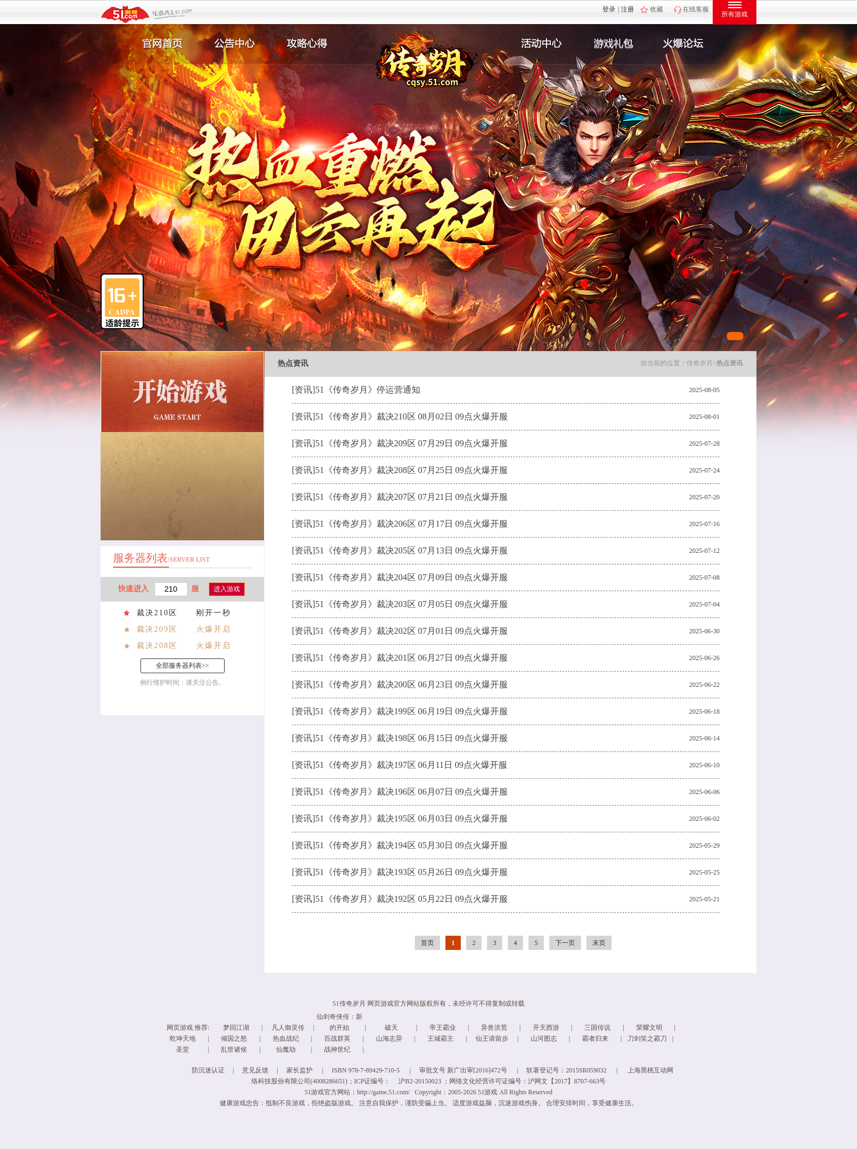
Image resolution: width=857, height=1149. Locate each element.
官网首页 (158, 43)
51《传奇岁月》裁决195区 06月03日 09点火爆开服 (411, 818)
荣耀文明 (649, 1027)
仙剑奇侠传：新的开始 (339, 1022)
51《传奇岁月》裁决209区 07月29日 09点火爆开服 (411, 443)
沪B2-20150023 (419, 1081)
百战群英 (337, 1038)
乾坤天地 (182, 1038)
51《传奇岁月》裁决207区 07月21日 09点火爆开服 (411, 496)
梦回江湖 (236, 1027)
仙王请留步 (492, 1038)
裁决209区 (157, 629)
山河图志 (544, 1038)
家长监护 (299, 1070)
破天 (391, 1027)
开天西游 (546, 1027)
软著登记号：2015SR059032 (566, 1070)
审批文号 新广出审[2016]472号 (463, 1070)
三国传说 (597, 1027)
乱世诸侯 (234, 1049)
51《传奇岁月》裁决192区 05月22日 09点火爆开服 (411, 898)
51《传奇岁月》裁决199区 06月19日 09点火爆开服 (411, 711)
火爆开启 (213, 629)
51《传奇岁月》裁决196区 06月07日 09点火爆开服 (411, 791)
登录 (608, 9)
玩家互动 (689, 43)
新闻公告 (233, 43)
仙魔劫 (286, 1049)
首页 (427, 943)
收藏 (656, 9)
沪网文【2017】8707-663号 (567, 1081)
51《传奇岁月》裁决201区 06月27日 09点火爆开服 (411, 657)
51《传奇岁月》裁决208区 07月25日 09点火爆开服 (411, 470)
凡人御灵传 (288, 1027)
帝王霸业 (443, 1027)
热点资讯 (730, 363)
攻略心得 (308, 43)
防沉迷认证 (208, 1070)
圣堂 (182, 1049)
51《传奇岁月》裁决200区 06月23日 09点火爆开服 (411, 684)
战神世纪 (337, 1049)
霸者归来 (595, 1038)
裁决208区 (157, 645)
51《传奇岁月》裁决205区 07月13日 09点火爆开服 (411, 550)
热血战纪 (286, 1038)
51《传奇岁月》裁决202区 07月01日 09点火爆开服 (411, 630)
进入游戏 (227, 589)
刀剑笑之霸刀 (647, 1038)
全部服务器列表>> (182, 665)
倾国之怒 (234, 1038)
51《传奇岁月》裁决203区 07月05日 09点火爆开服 (411, 604)
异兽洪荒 (494, 1027)
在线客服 (696, 9)
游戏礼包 (614, 43)
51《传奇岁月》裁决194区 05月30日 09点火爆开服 (411, 845)
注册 (627, 9)
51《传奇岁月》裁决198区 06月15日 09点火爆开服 (411, 738)
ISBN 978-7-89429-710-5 (366, 1070)
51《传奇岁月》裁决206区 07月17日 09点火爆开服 (411, 523)
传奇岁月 (699, 363)
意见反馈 (255, 1070)
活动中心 (539, 43)
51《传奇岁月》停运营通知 (367, 389)
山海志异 (389, 1038)
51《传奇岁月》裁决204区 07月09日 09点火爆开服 (411, 577)
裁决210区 (157, 613)
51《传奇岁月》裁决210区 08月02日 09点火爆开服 (411, 416)
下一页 (565, 943)
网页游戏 (180, 1027)
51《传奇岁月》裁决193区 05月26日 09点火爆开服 (411, 872)
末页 (599, 943)
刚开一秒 (213, 613)
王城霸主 (440, 1038)
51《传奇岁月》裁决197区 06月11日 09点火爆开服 (411, 764)
